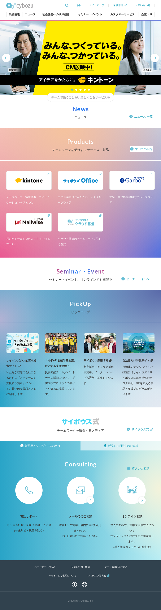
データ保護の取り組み (116, 566)
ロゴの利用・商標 (80, 566)
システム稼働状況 (96, 575)
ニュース (30, 14)
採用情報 (118, 5)
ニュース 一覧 (143, 116)
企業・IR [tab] (146, 14)
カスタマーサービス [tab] (122, 14)
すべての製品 (144, 149)
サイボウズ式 (140, 429)
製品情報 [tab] (14, 14)
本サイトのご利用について (63, 575)
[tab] (40, 445)
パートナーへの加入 (45, 566)
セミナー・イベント (90, 14)
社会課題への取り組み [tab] (56, 14)
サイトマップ (96, 5)
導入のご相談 (140, 468)
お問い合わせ (142, 5)
